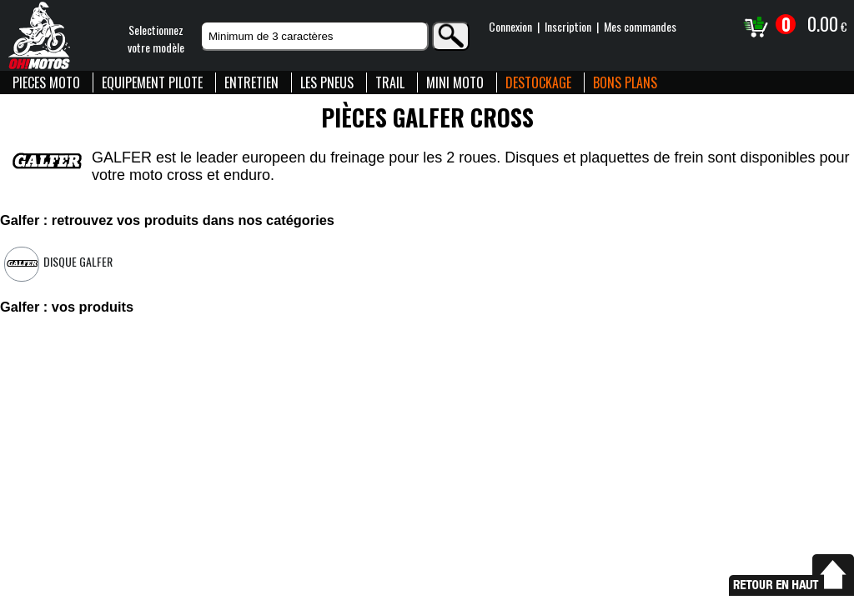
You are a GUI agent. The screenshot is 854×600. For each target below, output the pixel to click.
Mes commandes (640, 26)
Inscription (568, 26)
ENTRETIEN (251, 82)
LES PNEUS (327, 82)
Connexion (510, 26)
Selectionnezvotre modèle (156, 38)
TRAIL (389, 82)
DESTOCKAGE (538, 82)
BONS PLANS (625, 82)
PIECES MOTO (46, 82)
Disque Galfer (78, 261)
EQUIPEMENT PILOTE (152, 82)
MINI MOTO (455, 82)
